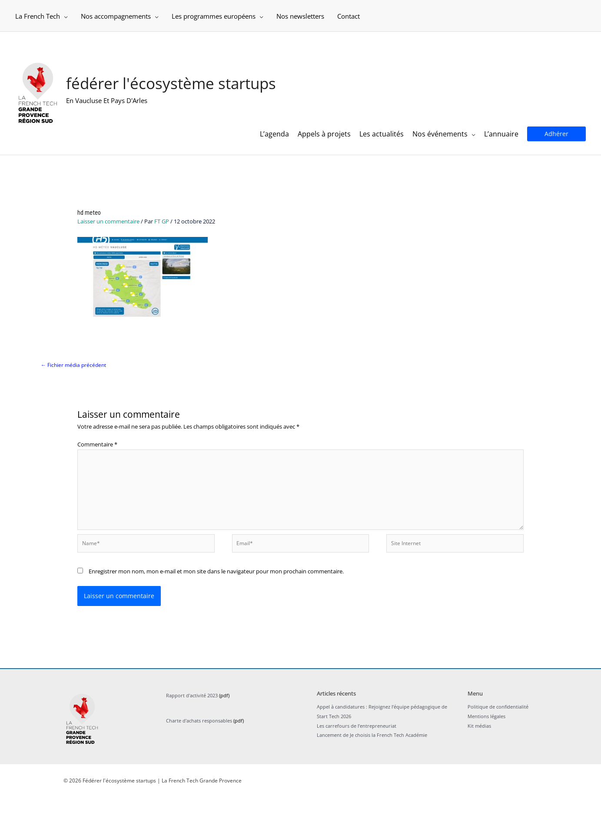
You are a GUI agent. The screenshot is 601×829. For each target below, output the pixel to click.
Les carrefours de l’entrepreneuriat (356, 757)
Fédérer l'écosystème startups (184, 91)
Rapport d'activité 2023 (192, 727)
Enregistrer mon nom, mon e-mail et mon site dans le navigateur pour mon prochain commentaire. (216, 602)
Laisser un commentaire (108, 248)
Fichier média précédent (75, 392)
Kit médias (479, 757)
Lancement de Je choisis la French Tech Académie (372, 766)
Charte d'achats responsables (199, 752)
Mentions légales (486, 748)
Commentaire (97, 472)
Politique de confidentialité (498, 738)
